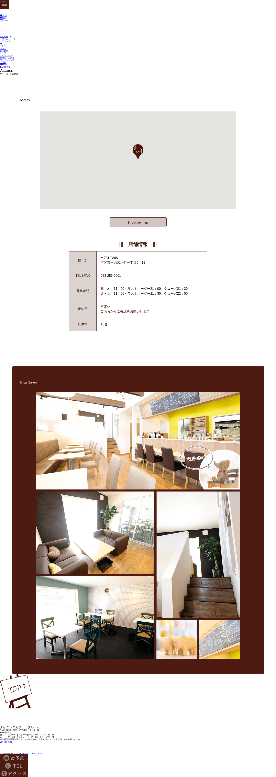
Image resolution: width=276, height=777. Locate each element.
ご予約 (3, 62)
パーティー (5, 53)
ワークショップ (7, 60)
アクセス (6, 41)
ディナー (4, 51)
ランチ (3, 46)
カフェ (3, 48)
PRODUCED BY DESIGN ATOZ (30, 752)
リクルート (7, 39)
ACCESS (5, 67)
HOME (4, 65)
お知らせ (4, 36)
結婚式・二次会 (7, 58)
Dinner (4, 20)
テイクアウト (6, 55)
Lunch (3, 15)
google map (140, 221)
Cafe (3, 18)
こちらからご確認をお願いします (125, 310)
